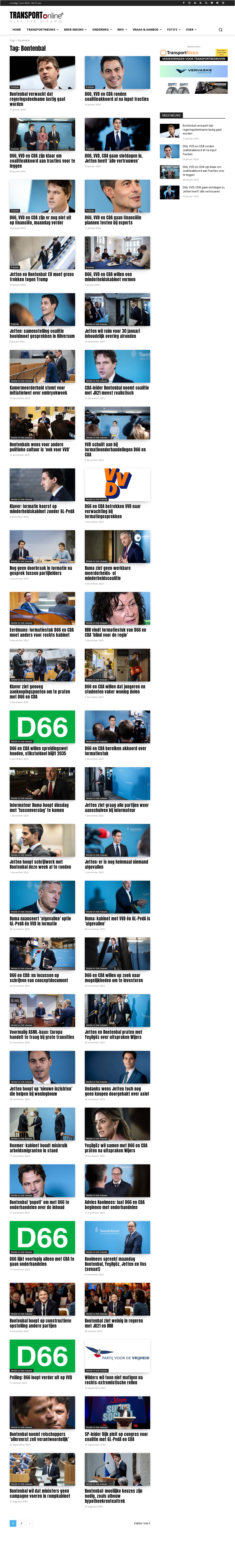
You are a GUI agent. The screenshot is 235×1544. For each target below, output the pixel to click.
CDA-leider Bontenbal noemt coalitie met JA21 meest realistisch (117, 390)
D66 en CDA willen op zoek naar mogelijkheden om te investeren (114, 978)
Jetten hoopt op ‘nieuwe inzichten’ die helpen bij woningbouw (41, 1091)
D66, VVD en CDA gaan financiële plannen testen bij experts (113, 220)
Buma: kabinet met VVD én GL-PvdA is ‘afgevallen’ (117, 921)
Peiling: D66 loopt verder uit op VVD (41, 1377)
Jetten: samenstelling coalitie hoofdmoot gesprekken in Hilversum (42, 333)
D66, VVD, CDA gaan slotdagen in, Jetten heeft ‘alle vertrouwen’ (114, 158)
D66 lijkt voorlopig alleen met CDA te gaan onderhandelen (42, 1261)
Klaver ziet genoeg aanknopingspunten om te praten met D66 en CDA (40, 691)
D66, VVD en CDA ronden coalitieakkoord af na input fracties (117, 96)
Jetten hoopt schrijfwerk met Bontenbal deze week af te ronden (40, 864)
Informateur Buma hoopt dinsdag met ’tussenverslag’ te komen (39, 807)
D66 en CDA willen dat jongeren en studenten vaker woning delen (115, 689)
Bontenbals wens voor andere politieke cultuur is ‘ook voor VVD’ (40, 447)
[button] (220, 29)
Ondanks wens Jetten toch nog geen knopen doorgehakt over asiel (117, 1091)
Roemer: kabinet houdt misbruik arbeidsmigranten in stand (38, 1148)
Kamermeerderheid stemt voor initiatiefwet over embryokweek (38, 390)
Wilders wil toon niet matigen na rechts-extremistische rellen (114, 1380)
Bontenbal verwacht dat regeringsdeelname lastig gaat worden (37, 99)
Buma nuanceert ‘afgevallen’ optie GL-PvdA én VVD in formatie (40, 921)
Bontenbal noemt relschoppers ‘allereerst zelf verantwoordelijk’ (39, 1436)
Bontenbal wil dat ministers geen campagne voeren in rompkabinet (40, 1493)
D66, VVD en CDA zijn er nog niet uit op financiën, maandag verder (40, 220)
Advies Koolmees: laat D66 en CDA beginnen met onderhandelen (115, 1205)
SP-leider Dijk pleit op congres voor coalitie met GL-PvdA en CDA (116, 1436)
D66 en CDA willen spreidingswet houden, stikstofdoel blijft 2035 (39, 751)
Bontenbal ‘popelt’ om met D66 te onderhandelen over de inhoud (39, 1205)
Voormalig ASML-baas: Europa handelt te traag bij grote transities (42, 1034)
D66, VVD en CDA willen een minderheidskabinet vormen (110, 277)
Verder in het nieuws (96, 324)
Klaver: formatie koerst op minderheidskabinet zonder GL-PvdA (42, 509)
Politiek (15, 87)
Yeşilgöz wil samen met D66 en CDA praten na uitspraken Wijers (116, 1148)
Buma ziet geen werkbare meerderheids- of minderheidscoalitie (108, 573)
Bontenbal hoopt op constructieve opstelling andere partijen (40, 1323)
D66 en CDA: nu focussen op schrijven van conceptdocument (39, 978)
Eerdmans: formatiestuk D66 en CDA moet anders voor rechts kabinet (42, 632)
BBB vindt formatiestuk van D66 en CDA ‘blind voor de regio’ (115, 632)
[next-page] (29, 1523)
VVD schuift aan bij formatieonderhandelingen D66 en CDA (115, 449)
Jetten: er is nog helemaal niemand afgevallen (116, 864)
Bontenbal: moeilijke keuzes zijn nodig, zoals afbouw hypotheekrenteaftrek (113, 1496)
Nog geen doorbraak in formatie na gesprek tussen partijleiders (41, 570)
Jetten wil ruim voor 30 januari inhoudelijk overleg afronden (112, 333)
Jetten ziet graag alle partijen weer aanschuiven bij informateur (117, 807)
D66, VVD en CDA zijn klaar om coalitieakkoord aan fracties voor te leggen (42, 161)
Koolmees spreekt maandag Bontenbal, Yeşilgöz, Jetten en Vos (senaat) (115, 1264)
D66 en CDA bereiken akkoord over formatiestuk (115, 751)
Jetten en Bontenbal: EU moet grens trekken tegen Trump (42, 277)
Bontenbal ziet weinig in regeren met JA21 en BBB (114, 1323)
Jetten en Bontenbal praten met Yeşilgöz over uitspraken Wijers (113, 1034)
